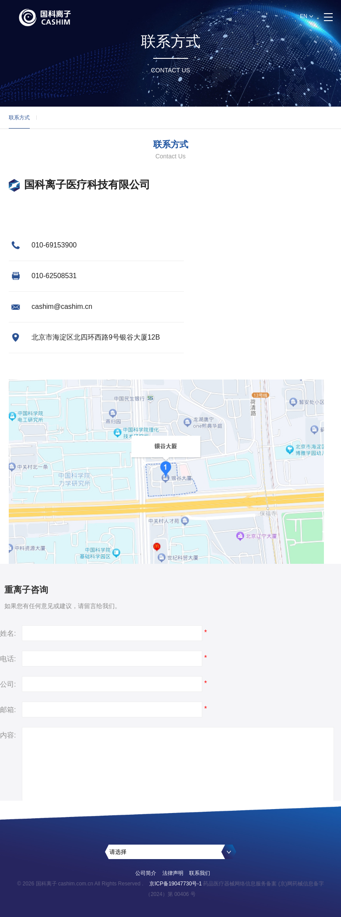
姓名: (8, 633)
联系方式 (19, 122)
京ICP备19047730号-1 (175, 884)
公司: (8, 684)
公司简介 (145, 873)
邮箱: (8, 709)
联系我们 (199, 873)
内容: (8, 735)
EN (303, 16)
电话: (8, 659)
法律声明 (172, 873)
